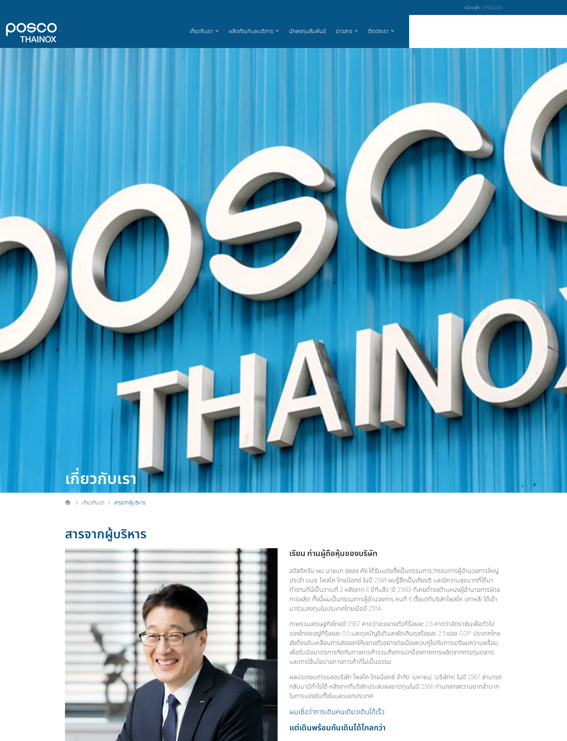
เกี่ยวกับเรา (300, 31)
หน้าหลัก (472, 7)
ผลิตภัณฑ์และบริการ (350, 31)
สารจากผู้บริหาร (129, 502)
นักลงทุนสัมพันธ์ (406, 31)
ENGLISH (493, 7)
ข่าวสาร (443, 31)
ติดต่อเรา (477, 31)
